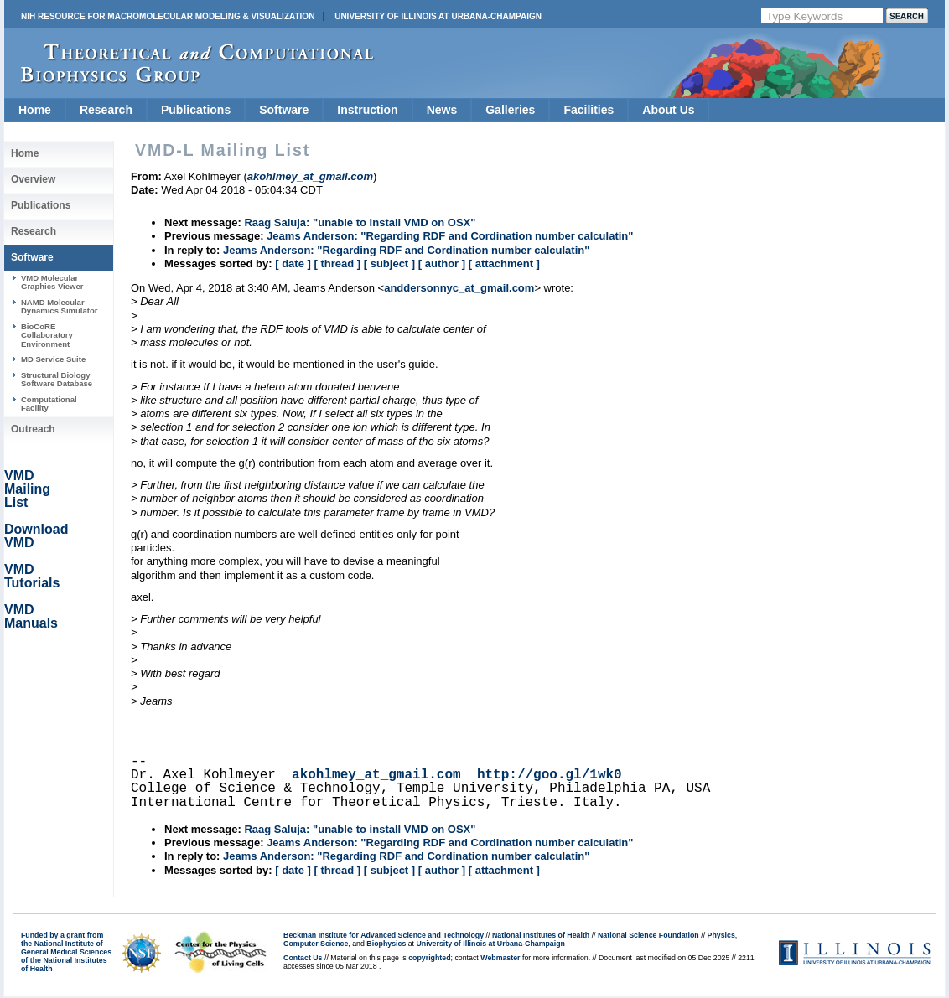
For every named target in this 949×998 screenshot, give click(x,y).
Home (34, 109)
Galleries (510, 109)
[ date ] (293, 263)
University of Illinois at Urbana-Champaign (438, 16)
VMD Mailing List (27, 488)
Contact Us (302, 958)
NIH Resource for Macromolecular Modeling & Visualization (167, 16)
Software (284, 109)
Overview (33, 179)
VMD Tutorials (32, 576)
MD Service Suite (53, 359)
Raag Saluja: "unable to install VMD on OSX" (359, 222)
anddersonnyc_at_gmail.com (459, 288)
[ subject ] (389, 263)
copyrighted (429, 958)
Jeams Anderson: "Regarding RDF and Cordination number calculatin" (450, 236)
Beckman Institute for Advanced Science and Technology (383, 935)
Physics (721, 935)
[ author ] (441, 263)
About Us (668, 109)
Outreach (33, 429)
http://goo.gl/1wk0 (549, 775)
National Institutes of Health (540, 935)
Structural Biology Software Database (56, 379)
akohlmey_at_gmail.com (376, 775)
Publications (196, 109)
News (442, 109)
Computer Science (315, 943)
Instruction (367, 109)
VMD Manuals (31, 616)
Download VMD (36, 536)
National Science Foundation (648, 935)
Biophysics (386, 943)
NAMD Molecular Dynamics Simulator (59, 306)
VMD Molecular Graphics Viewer (52, 282)
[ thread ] (337, 263)
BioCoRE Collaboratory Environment (47, 335)
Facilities (588, 109)
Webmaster (500, 958)
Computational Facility (49, 403)
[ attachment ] (504, 263)
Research (106, 109)
